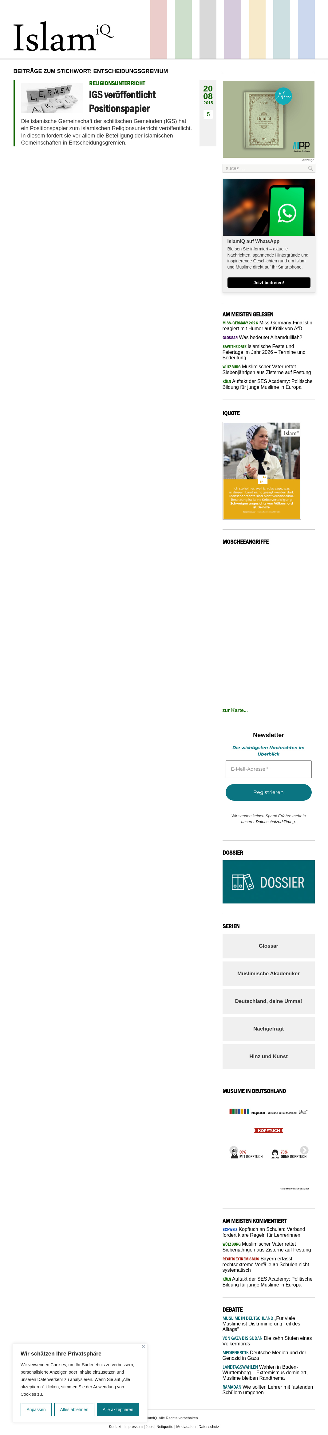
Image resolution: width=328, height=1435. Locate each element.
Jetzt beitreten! (269, 282)
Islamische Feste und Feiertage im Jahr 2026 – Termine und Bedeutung (264, 352)
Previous (232, 1149)
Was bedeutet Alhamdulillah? (262, 337)
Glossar (268, 946)
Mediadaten (186, 1427)
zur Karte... (235, 710)
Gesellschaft (183, 29)
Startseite (208, 29)
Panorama (306, 29)
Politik (158, 29)
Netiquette (164, 1427)
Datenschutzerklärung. (276, 821)
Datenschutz (209, 1427)
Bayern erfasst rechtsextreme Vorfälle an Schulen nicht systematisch (266, 1264)
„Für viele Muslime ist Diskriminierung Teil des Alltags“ (261, 1324)
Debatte (281, 29)
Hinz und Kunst (268, 1056)
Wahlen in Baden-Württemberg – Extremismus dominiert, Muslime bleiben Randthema (265, 1372)
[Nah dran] (143, 1346)
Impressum (133, 1427)
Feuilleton (232, 29)
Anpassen (35, 1409)
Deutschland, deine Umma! (268, 1001)
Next (302, 1149)
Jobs (149, 1427)
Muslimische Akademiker (268, 974)
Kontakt (115, 1427)
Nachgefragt (268, 1029)
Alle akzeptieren (118, 1409)
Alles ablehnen (74, 1409)
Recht (257, 29)
